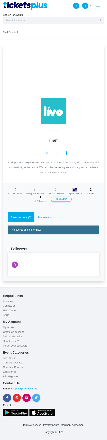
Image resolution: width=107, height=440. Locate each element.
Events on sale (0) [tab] (21, 217)
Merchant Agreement (72, 424)
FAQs (6, 314)
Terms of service (32, 424)
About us (8, 301)
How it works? (11, 341)
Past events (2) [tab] (46, 217)
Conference (9, 371)
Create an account (13, 331)
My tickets (8, 327)
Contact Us (9, 305)
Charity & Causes (13, 367)
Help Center (10, 310)
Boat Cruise (9, 358)
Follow (61, 199)
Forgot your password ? (16, 345)
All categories (10, 376)
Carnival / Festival (13, 362)
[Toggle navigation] (98, 5)
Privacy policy (51, 424)
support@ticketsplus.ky (24, 388)
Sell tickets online (12, 336)
